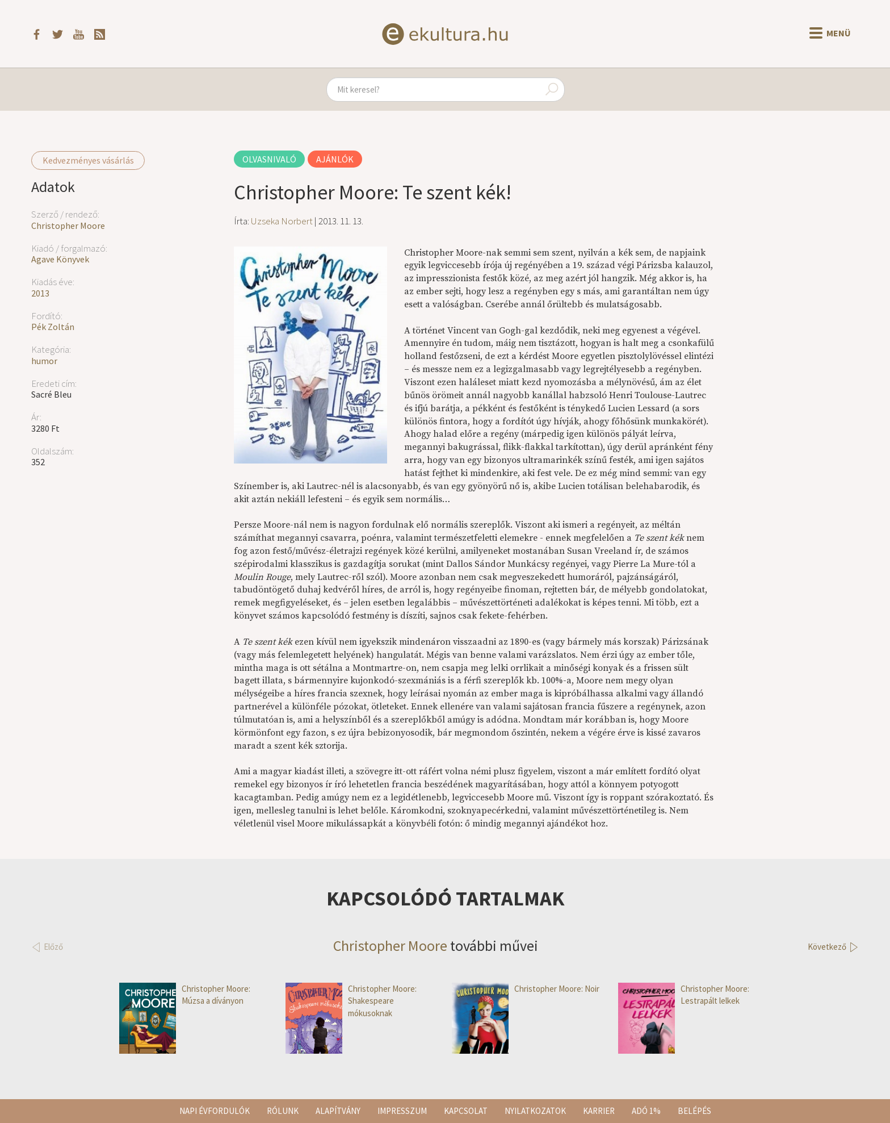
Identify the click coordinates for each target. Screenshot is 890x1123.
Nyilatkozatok (535, 1110)
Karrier (599, 1110)
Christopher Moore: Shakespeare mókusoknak (351, 1001)
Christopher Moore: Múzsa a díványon (184, 995)
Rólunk (283, 1110)
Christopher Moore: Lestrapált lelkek (683, 995)
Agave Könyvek (60, 259)
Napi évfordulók (214, 1110)
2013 (40, 293)
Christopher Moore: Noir (525, 989)
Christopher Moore (68, 225)
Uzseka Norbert (282, 221)
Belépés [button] (694, 1110)
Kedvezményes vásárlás (88, 160)
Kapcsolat (466, 1110)
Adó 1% (646, 1110)
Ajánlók (335, 159)
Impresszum (402, 1110)
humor (44, 360)
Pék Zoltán (52, 326)
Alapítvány (338, 1110)
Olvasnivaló (269, 159)
